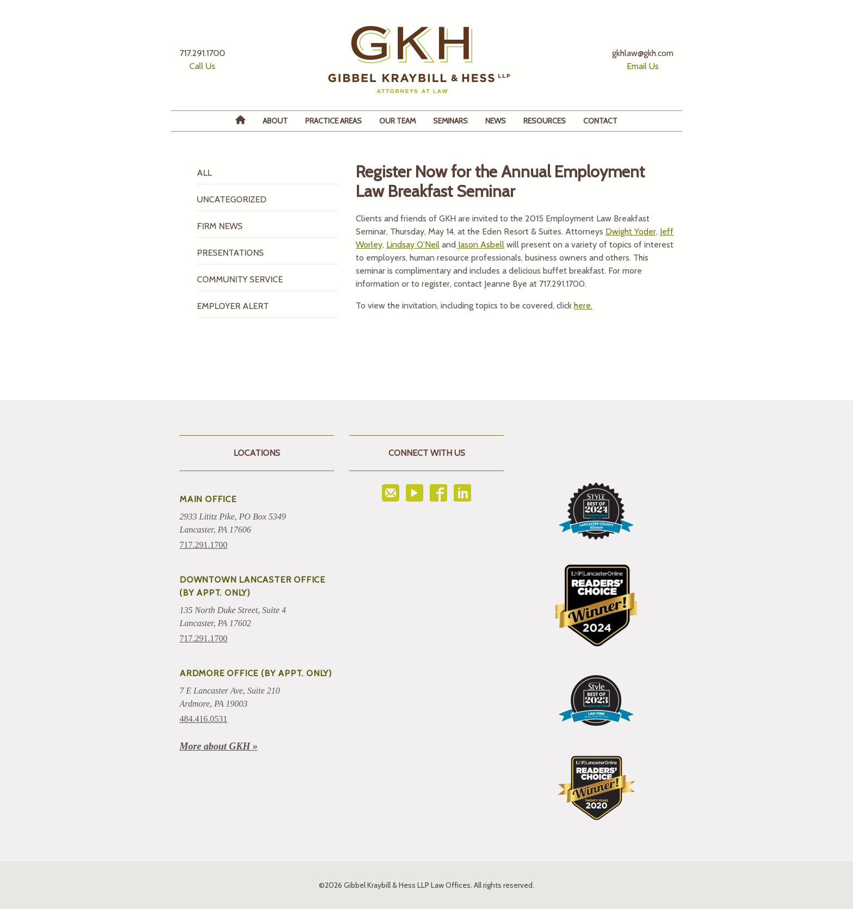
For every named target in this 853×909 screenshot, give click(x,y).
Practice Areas (333, 121)
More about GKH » (219, 746)
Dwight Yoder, (631, 231)
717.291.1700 (203, 544)
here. (583, 305)
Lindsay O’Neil (413, 244)
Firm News (220, 226)
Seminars (450, 121)
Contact (600, 121)
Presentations (230, 253)
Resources (544, 121)
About (275, 121)
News (495, 121)
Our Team (397, 121)
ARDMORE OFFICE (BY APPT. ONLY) (256, 673)
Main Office (208, 499)
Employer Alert (233, 306)
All (204, 173)
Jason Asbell (480, 244)
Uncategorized (232, 199)
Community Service (240, 279)
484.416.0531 (203, 719)
